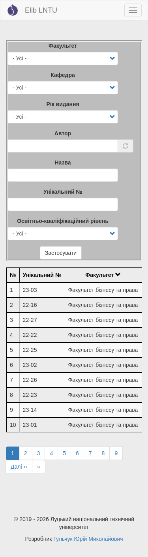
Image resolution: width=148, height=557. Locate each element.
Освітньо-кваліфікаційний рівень (63, 221)
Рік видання (62, 104)
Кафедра (63, 75)
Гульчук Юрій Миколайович (88, 539)
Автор (62, 133)
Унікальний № (62, 192)
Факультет (63, 46)
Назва (62, 162)
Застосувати (61, 253)
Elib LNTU (41, 10)
